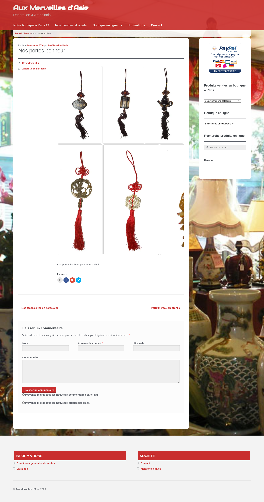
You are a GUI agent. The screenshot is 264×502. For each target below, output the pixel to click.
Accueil (18, 33)
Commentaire (30, 357)
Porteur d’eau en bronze (167, 307)
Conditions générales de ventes (36, 463)
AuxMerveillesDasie (58, 45)
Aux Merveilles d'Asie (50, 8)
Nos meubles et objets (71, 25)
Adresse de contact (90, 343)
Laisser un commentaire (34, 68)
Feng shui (34, 63)
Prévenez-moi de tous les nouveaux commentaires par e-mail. (62, 394)
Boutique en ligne (105, 25)
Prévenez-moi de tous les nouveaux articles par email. (57, 402)
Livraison (22, 468)
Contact (156, 25)
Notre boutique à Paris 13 (31, 25)
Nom (26, 343)
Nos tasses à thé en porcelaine (38, 307)
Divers (27, 33)
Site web (138, 343)
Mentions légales (151, 468)
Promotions (136, 25)
